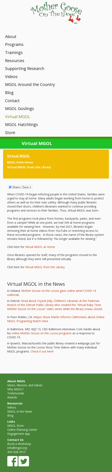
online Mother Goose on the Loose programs (42, 333)
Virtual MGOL (17, 116)
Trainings (14, 52)
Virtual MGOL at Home (40, 247)
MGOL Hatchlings (21, 124)
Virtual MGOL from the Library (45, 267)
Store (10, 132)
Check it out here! (42, 351)
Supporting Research (24, 68)
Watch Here (40, 321)
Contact (12, 100)
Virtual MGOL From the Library (29, 167)
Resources (14, 60)
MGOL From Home (20, 162)
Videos (11, 76)
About (10, 36)
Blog (9, 92)
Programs (14, 44)
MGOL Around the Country (30, 84)
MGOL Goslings (19, 108)
